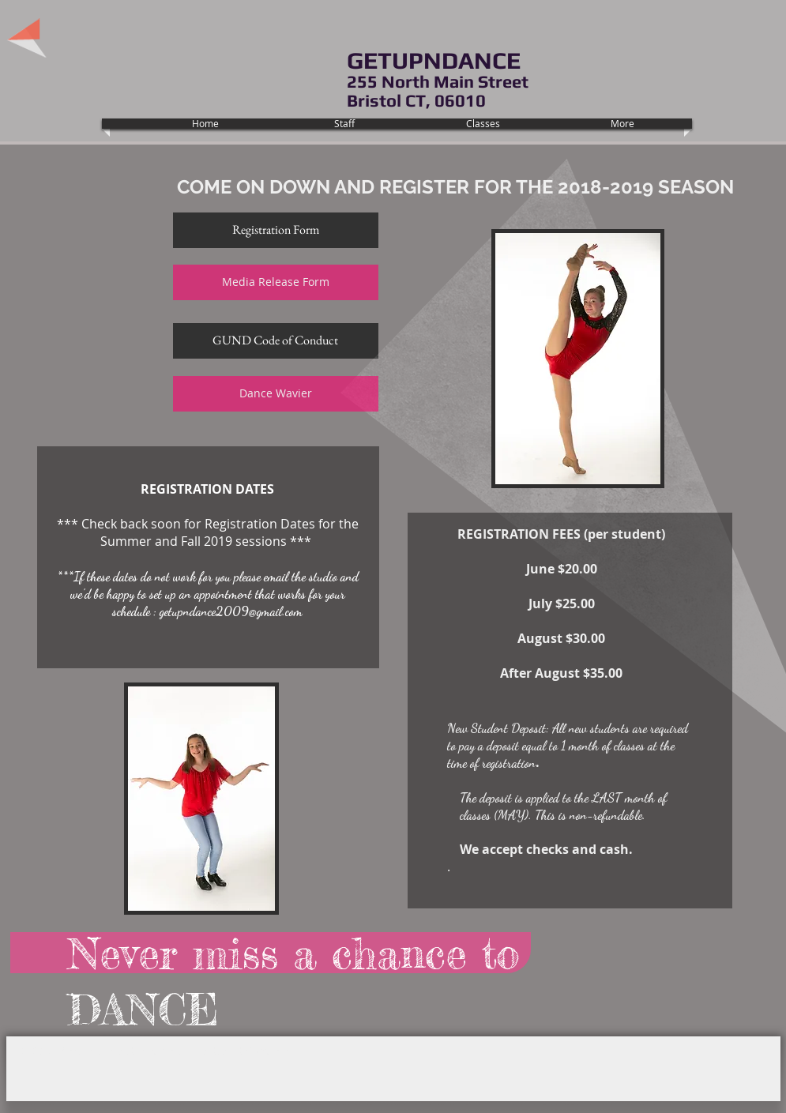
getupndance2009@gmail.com (231, 611)
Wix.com (269, 1050)
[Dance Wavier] (275, 394)
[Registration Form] (275, 230)
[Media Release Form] (275, 282)
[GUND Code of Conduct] (275, 341)
